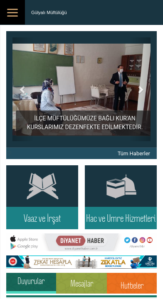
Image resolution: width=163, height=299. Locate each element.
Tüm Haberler (134, 153)
